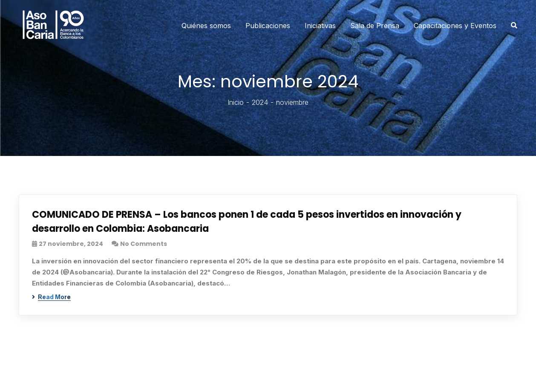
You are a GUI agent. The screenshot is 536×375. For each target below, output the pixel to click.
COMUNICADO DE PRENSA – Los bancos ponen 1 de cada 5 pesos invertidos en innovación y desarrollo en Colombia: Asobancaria (246, 221)
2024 (260, 102)
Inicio (236, 102)
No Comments (143, 243)
